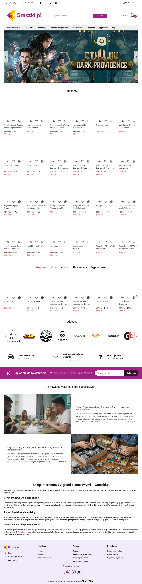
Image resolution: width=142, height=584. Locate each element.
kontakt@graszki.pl (15, 557)
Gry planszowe (13, 28)
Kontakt (41, 554)
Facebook (21, 532)
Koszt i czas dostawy (115, 551)
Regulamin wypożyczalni (82, 554)
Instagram (29, 532)
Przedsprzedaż (78, 28)
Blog (113, 28)
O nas (40, 551)
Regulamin (77, 551)
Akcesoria (28, 28)
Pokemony (41, 28)
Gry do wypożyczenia (115, 558)
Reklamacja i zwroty (80, 561)
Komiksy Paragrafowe (58, 28)
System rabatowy (44, 558)
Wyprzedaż (103, 28)
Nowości (91, 28)
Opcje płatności (113, 554)
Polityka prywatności (80, 558)
